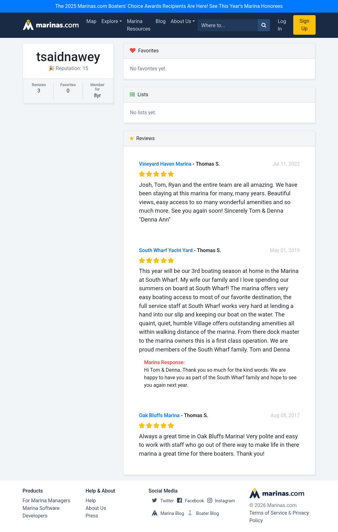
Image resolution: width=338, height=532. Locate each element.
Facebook (189, 500)
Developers (35, 516)
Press (92, 516)
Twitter (161, 500)
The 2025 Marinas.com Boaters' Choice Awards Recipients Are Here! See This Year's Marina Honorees (169, 6)
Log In (282, 25)
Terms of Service (268, 513)
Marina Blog (166, 513)
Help (91, 501)
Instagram (219, 500)
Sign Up (304, 25)
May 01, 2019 (285, 250)
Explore (109, 21)
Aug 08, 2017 (285, 415)
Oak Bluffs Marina (159, 415)
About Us (181, 21)
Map (91, 21)
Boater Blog (201, 513)
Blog (161, 21)
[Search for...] (228, 25)
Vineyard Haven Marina (165, 164)
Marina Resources (139, 25)
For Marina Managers (47, 501)
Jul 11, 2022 (286, 164)
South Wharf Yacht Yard (165, 250)
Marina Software (41, 508)
